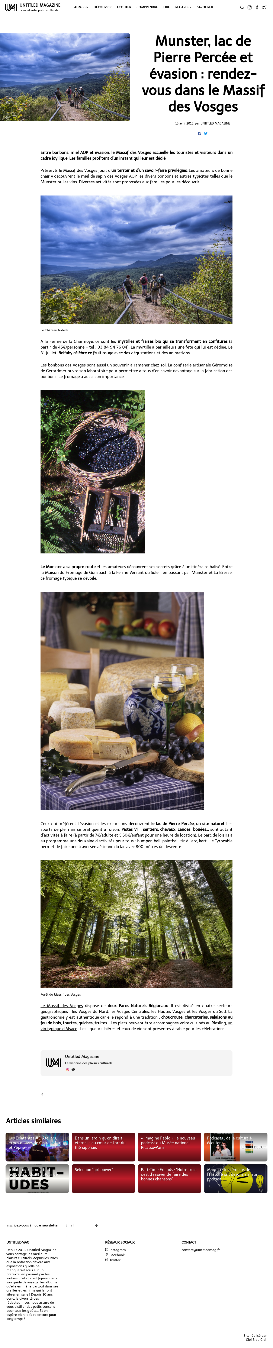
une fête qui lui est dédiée (202, 347)
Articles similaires (33, 1121)
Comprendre (147, 7)
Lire (166, 7)
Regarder (183, 7)
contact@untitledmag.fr (201, 1250)
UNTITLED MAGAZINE (40, 7)
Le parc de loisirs (213, 835)
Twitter (113, 1260)
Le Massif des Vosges (62, 1005)
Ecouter (124, 7)
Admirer (81, 7)
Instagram (115, 1250)
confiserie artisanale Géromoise (202, 365)
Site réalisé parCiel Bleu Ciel (255, 1338)
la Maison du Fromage (61, 572)
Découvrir (102, 7)
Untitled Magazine (215, 123)
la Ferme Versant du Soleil (136, 572)
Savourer (205, 7)
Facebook (115, 1255)
